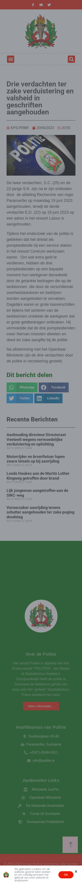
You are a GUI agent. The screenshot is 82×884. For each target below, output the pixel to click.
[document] (41, 442)
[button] (76, 872)
